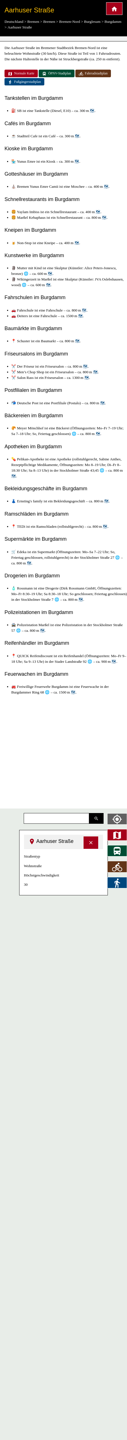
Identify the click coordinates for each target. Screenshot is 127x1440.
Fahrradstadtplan (93, 73)
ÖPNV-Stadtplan (56, 73)
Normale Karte (21, 73)
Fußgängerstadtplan (24, 82)
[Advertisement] (53, 752)
